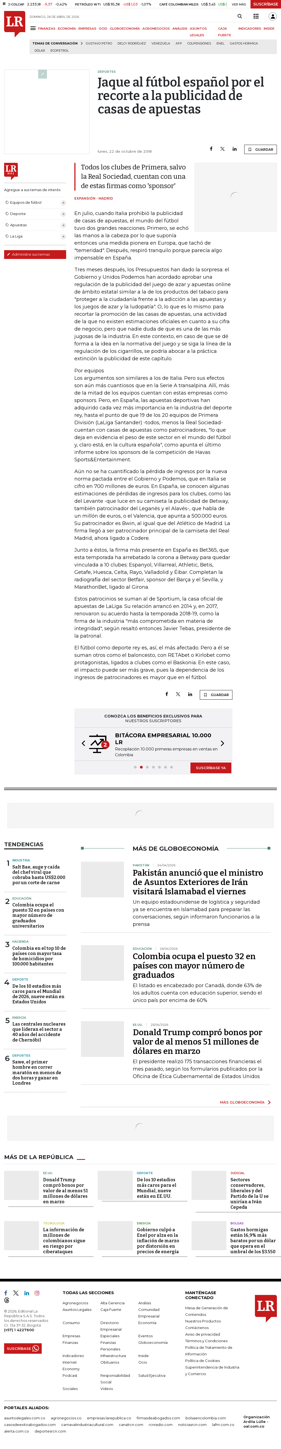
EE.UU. (48, 1173)
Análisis (144, 1303)
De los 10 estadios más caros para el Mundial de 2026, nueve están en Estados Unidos (38, 994)
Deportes (21, 1055)
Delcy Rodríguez (131, 43)
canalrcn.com (131, 1424)
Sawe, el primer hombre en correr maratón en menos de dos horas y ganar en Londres (36, 1072)
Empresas (71, 1336)
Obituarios (109, 1362)
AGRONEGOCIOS (156, 28)
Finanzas (70, 1342)
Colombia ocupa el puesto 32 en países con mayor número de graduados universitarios (38, 915)
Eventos (145, 1336)
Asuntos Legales (77, 1309)
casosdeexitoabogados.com (30, 1424)
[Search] (239, 16)
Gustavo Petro (99, 43)
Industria (21, 860)
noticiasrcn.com (192, 1424)
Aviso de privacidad (202, 1334)
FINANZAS (46, 28)
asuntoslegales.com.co (24, 1418)
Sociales (70, 1388)
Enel (220, 43)
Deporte (20, 979)
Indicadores (73, 1355)
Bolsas (237, 1223)
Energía (19, 1018)
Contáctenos (197, 1327)
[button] (81, 744)
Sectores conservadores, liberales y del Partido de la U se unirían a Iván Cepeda (250, 1193)
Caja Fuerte (110, 1309)
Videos (106, 1388)
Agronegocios (75, 1303)
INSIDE (269, 28)
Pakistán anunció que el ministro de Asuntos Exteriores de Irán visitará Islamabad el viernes (198, 882)
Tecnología (53, 1223)
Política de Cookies (202, 1360)
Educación (21, 898)
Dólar (40, 50)
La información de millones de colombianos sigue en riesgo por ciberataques (64, 1240)
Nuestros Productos (203, 1321)
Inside (143, 1355)
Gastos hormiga (244, 43)
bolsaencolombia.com (206, 1418)
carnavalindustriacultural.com (87, 1424)
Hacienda (20, 941)
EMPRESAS (87, 28)
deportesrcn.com (50, 1431)
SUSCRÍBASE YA (211, 768)
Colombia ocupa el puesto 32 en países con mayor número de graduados (194, 965)
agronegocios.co (66, 1418)
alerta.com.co (16, 1431)
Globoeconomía (153, 1342)
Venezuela (160, 43)
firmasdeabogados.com (158, 1418)
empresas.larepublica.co (109, 1418)
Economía (147, 1322)
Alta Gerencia (112, 1303)
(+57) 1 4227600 (19, 1330)
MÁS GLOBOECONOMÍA (242, 1102)
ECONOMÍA (67, 28)
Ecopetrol (59, 50)
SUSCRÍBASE (265, 4)
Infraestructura (113, 1355)
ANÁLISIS (179, 28)
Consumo (71, 1322)
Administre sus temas (28, 254)
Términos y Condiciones (206, 1341)
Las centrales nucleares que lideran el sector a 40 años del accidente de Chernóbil (39, 1032)
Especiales (109, 1336)
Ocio (142, 1362)
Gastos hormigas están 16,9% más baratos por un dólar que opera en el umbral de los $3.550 (253, 1240)
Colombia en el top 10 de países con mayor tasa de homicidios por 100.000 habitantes (39, 956)
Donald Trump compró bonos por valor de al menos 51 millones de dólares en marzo (197, 1042)
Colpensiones (199, 43)
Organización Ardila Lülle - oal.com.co (256, 1421)
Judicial (238, 1173)
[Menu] (34, 28)
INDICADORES (249, 28)
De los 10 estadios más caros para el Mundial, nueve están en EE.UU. (156, 1188)
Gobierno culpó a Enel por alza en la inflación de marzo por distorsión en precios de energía (158, 1240)
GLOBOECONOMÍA (125, 28)
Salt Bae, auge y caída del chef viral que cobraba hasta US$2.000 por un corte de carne (38, 875)
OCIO (103, 28)
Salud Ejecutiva (151, 1375)
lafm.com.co (223, 1424)
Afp (179, 43)
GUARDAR (260, 149)
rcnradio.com (161, 1424)
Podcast (70, 1375)
